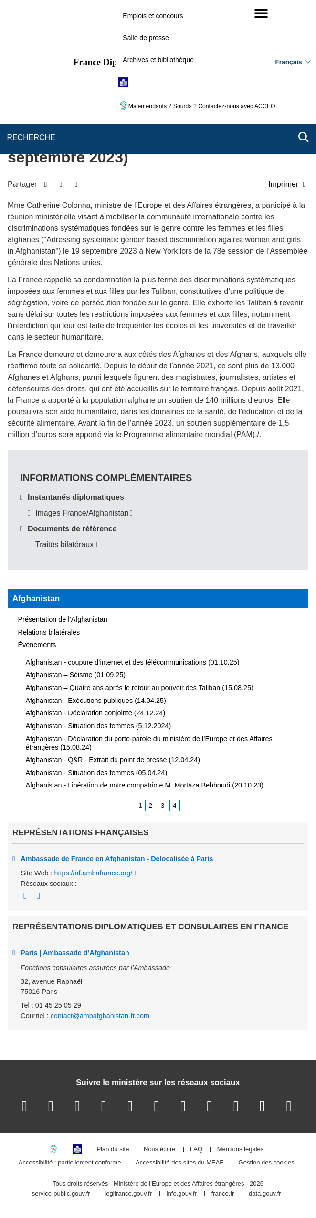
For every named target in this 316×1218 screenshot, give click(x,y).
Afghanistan (36, 598)
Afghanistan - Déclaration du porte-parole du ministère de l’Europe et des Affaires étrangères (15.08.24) (149, 743)
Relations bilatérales (49, 632)
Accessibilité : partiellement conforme (70, 1162)
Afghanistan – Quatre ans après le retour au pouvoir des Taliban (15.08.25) (139, 687)
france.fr (222, 1193)
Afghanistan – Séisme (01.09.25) (76, 675)
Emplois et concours (153, 16)
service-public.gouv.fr (61, 1193)
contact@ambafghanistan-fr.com (100, 1016)
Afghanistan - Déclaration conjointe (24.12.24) (96, 713)
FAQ (196, 1149)
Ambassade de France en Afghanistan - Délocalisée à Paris (117, 858)
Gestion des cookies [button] (267, 1162)
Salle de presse (146, 38)
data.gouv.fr (265, 1193)
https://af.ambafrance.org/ (93, 873)
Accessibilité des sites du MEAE (180, 1162)
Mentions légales (240, 1149)
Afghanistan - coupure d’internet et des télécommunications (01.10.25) (133, 662)
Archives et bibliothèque (158, 60)
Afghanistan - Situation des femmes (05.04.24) (97, 772)
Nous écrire (159, 1149)
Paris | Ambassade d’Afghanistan (75, 953)
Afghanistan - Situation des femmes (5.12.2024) (98, 726)
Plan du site (112, 1149)
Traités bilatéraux (64, 544)
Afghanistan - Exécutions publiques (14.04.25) (96, 700)
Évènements (37, 644)
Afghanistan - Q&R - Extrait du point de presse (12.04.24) (113, 760)
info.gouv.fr (182, 1193)
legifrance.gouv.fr (128, 1193)
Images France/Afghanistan (82, 513)
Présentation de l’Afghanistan (62, 619)
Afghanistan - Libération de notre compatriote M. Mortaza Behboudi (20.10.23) (144, 785)
